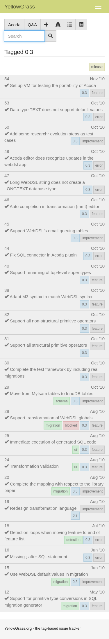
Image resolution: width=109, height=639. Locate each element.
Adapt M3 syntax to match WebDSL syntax (51, 296)
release (97, 67)
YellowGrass (19, 7)
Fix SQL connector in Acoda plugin (43, 254)
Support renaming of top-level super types (50, 272)
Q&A (32, 24)
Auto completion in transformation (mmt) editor (54, 206)
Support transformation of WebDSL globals (51, 417)
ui (75, 450)
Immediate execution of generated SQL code (53, 441)
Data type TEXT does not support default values (56, 109)
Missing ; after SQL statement (38, 556)
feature (97, 93)
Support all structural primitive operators (48, 345)
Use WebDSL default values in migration (49, 574)
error (99, 117)
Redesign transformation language (43, 508)
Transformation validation (34, 466)
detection (73, 540)
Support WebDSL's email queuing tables (49, 230)
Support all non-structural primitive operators (53, 320)
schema (62, 401)
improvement (93, 141)
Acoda (14, 24)
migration (53, 425)
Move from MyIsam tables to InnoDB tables (51, 393)
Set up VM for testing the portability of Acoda (53, 85)
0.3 (84, 93)
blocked (71, 425)
